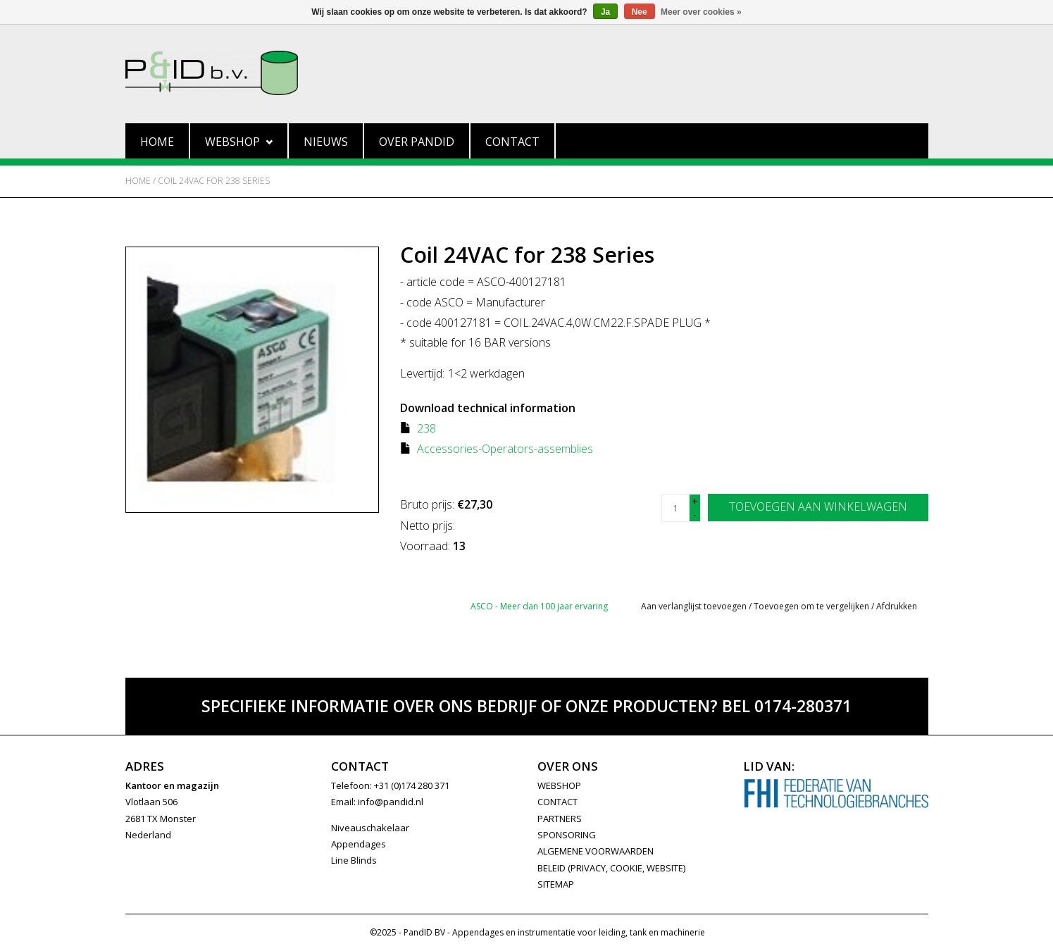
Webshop (239, 141)
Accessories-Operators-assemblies (505, 448)
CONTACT (557, 801)
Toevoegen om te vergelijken (812, 606)
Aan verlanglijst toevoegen (694, 606)
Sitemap (555, 884)
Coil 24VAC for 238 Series (214, 181)
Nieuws (326, 141)
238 (426, 428)
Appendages (358, 844)
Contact (512, 141)
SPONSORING (566, 834)
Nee (639, 12)
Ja (605, 12)
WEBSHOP (559, 785)
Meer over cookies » (701, 12)
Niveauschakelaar (370, 827)
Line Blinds (354, 860)
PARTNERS (559, 818)
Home (157, 141)
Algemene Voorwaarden (595, 851)
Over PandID (416, 141)
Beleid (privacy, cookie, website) (611, 868)
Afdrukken (896, 606)
